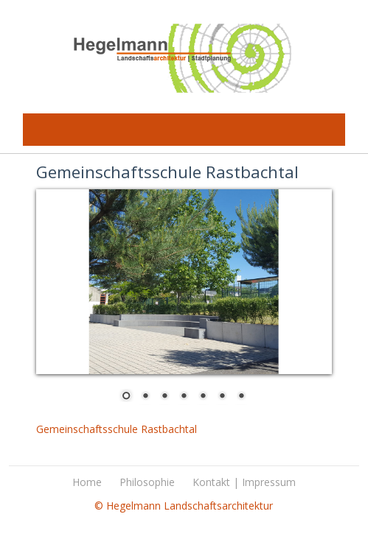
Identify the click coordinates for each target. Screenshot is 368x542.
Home (87, 482)
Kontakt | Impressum (244, 482)
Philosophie (147, 482)
